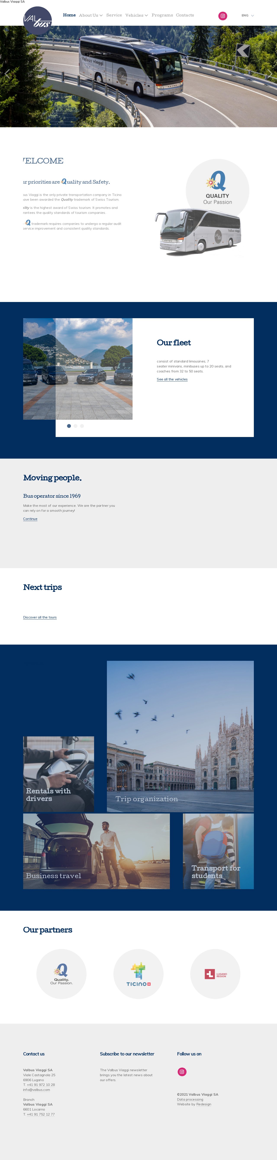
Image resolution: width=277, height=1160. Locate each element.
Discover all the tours (40, 617)
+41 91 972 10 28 (41, 1084)
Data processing (190, 1099)
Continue (30, 518)
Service (114, 15)
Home (69, 15)
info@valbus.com (36, 1089)
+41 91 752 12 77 (41, 1114)
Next (270, 74)
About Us (88, 16)
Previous (7, 74)
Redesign (203, 1104)
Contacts (185, 15)
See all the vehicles (172, 379)
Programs (162, 15)
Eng (245, 15)
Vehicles (134, 16)
